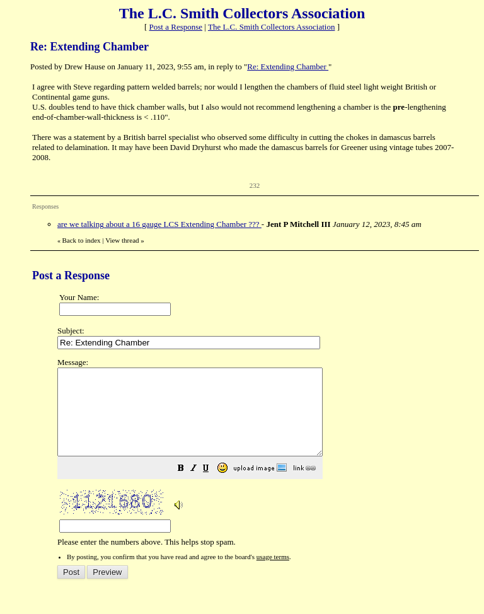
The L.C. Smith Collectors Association (271, 27)
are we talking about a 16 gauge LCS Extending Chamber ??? (159, 224)
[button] (212, 487)
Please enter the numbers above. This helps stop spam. (264, 461)
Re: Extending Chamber (287, 66)
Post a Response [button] (176, 27)
